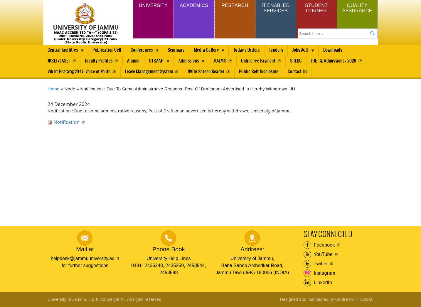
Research (234, 5)
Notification (66, 122)
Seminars (176, 50)
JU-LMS (219, 60)
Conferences (142, 52)
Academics (194, 5)
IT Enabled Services (275, 8)
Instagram (319, 273)
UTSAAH (157, 62)
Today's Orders (246, 50)
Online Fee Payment (258, 60)
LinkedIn (318, 282)
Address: (252, 249)
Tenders (276, 50)
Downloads (332, 50)
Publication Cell (106, 50)
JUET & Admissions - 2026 (333, 60)
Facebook (319, 245)
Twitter (316, 264)
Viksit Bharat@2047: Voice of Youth (79, 71)
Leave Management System (149, 71)
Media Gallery (207, 52)
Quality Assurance (357, 8)
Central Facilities (63, 52)
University (153, 5)
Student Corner (316, 8)
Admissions (190, 62)
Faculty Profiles (98, 60)
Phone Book (168, 249)
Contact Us (297, 71)
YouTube (318, 254)
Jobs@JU (301, 52)
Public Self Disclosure (258, 71)
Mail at (85, 249)
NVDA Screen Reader (206, 71)
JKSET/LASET (59, 60)
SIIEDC (296, 60)
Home (54, 89)
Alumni (133, 60)
